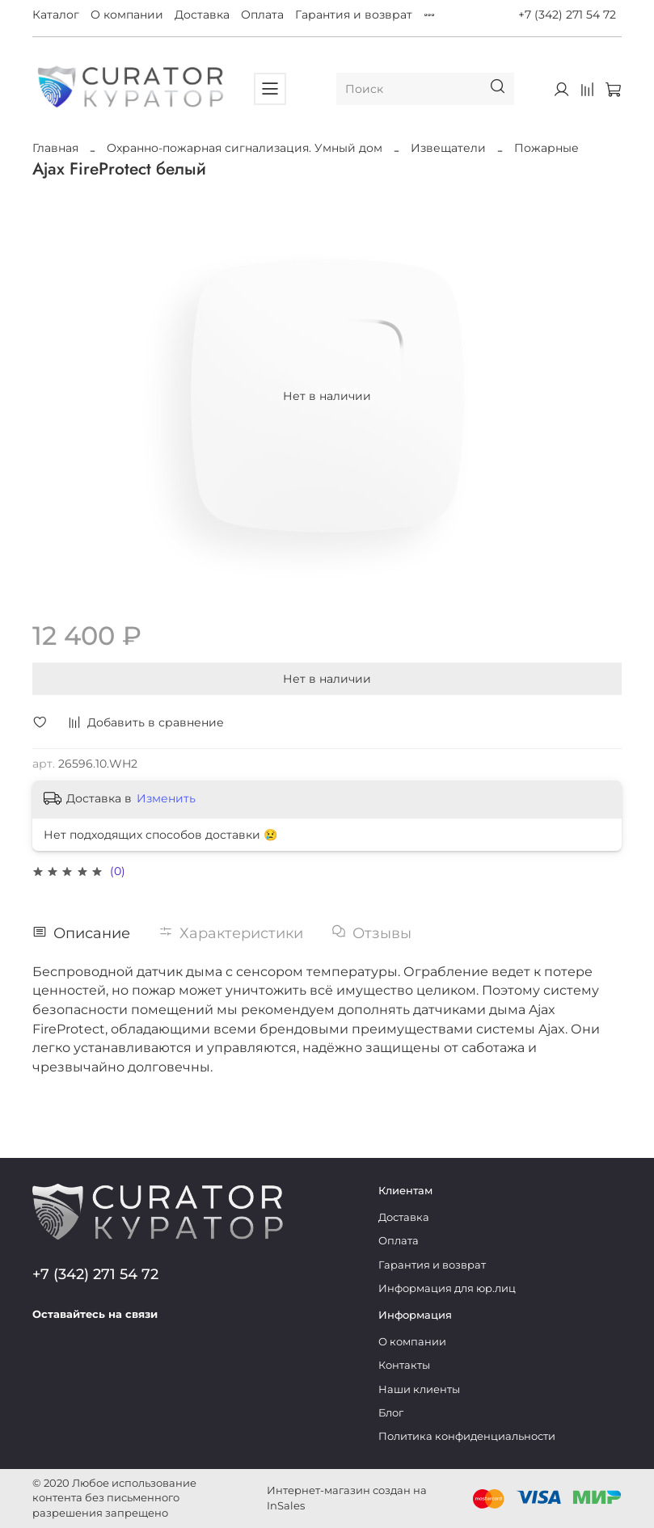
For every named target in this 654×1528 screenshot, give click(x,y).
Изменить (166, 798)
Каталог (55, 14)
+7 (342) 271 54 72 (567, 14)
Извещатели (448, 148)
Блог (390, 1413)
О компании (127, 14)
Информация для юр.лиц (447, 1288)
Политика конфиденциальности (466, 1436)
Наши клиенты (419, 1389)
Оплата (262, 14)
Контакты (404, 1365)
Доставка (202, 14)
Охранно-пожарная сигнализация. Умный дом (244, 148)
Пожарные (546, 148)
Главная (55, 148)
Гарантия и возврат (353, 14)
